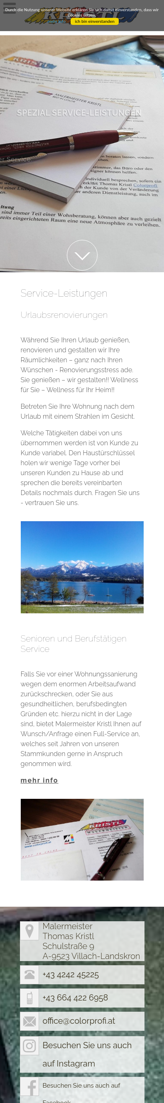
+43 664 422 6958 (75, 978)
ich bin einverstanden (94, 21)
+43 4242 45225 (71, 954)
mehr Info (56, 21)
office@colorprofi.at (79, 1001)
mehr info (40, 760)
